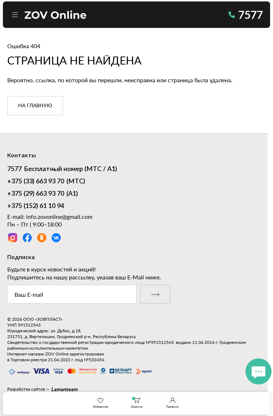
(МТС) (46, 182)
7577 (245, 14)
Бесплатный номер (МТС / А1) (62, 169)
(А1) (42, 194)
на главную (35, 105)
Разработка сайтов (26, 389)
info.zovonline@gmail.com (59, 216)
